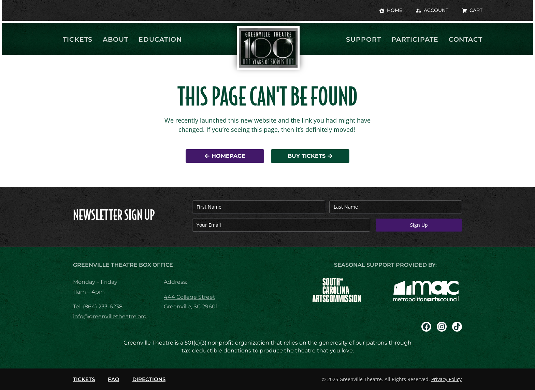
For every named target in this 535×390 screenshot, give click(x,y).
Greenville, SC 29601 (191, 306)
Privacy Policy (446, 379)
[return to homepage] (267, 48)
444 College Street (189, 297)
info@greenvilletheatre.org (110, 316)
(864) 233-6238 (102, 306)
